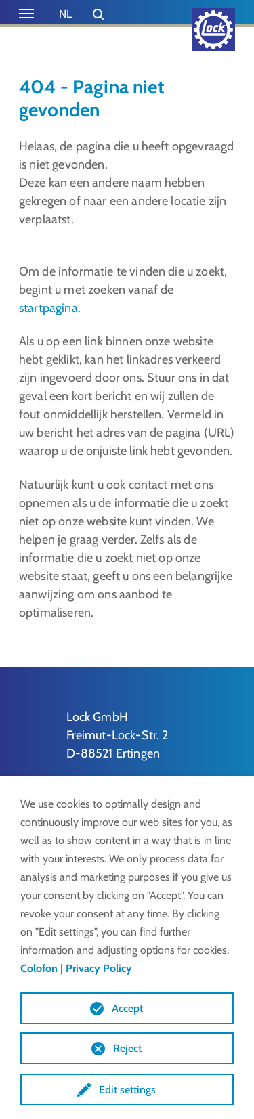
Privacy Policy (99, 968)
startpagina (48, 308)
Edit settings (127, 1089)
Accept (127, 1008)
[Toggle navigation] (26, 13)
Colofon (39, 968)
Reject (127, 1048)
